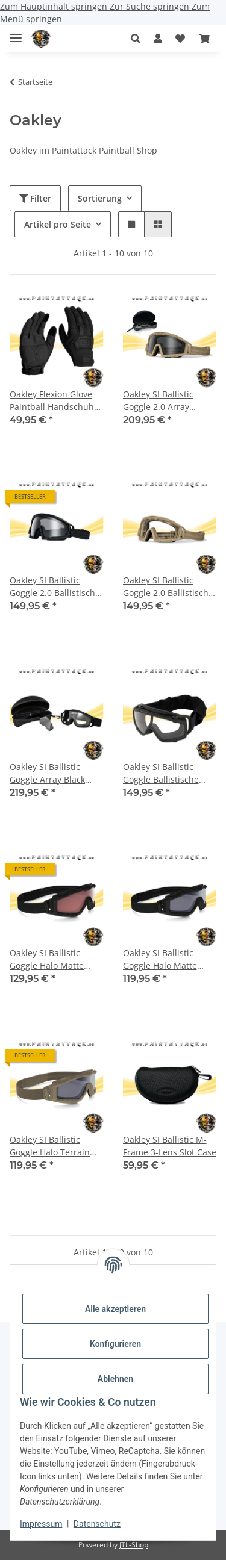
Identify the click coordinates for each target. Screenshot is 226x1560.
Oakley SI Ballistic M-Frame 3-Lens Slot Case (169, 1146)
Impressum (41, 1524)
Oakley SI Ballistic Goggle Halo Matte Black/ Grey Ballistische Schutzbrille (169, 959)
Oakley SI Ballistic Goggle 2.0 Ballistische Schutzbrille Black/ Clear (55, 586)
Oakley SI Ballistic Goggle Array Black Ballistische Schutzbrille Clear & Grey (50, 773)
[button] (139, 38)
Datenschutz (97, 1524)
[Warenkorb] (204, 38)
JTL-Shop (133, 1545)
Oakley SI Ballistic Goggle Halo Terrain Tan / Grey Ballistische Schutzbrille (54, 1146)
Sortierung (100, 198)
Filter (35, 198)
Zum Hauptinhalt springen (55, 6)
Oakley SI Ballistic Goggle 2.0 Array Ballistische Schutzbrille (158, 400)
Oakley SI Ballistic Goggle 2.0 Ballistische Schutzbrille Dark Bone (169, 586)
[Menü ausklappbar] (16, 32)
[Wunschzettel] (180, 38)
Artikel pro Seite (57, 224)
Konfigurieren (115, 1344)
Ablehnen (115, 1379)
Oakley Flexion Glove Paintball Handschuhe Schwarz (54, 400)
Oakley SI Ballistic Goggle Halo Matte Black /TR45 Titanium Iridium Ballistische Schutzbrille (52, 959)
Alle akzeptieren (115, 1309)
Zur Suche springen (151, 6)
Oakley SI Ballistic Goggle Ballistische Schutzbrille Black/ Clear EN (161, 773)
